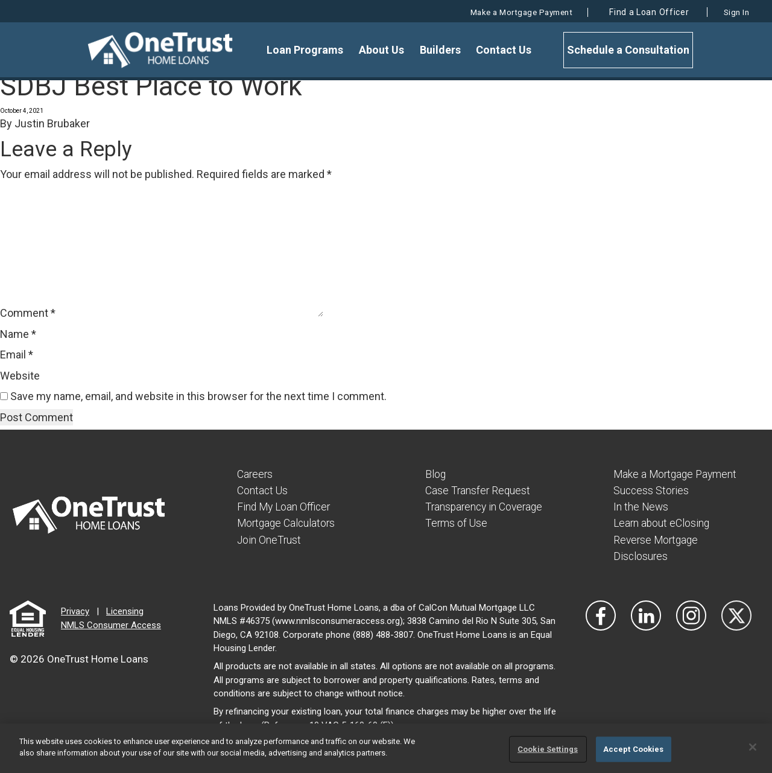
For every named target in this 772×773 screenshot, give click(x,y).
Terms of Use (457, 523)
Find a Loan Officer (638, 12)
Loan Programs (314, 49)
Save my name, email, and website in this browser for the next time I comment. (198, 396)
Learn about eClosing (662, 523)
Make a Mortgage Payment (501, 12)
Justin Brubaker (52, 123)
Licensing (125, 611)
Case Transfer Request (478, 490)
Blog (435, 474)
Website (20, 375)
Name (18, 334)
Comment (27, 313)
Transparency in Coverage (486, 506)
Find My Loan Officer (285, 506)
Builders (442, 49)
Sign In (732, 12)
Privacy (75, 611)
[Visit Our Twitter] (736, 615)
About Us (387, 49)
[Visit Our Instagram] (691, 615)
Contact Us (502, 49)
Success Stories (652, 490)
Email (16, 354)
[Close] (752, 747)
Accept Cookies (633, 749)
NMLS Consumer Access (111, 624)
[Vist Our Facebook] (601, 615)
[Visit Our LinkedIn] (646, 615)
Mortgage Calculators (287, 523)
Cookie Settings (547, 749)
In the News (641, 506)
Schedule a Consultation (625, 49)
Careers (255, 474)
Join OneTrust (269, 539)
